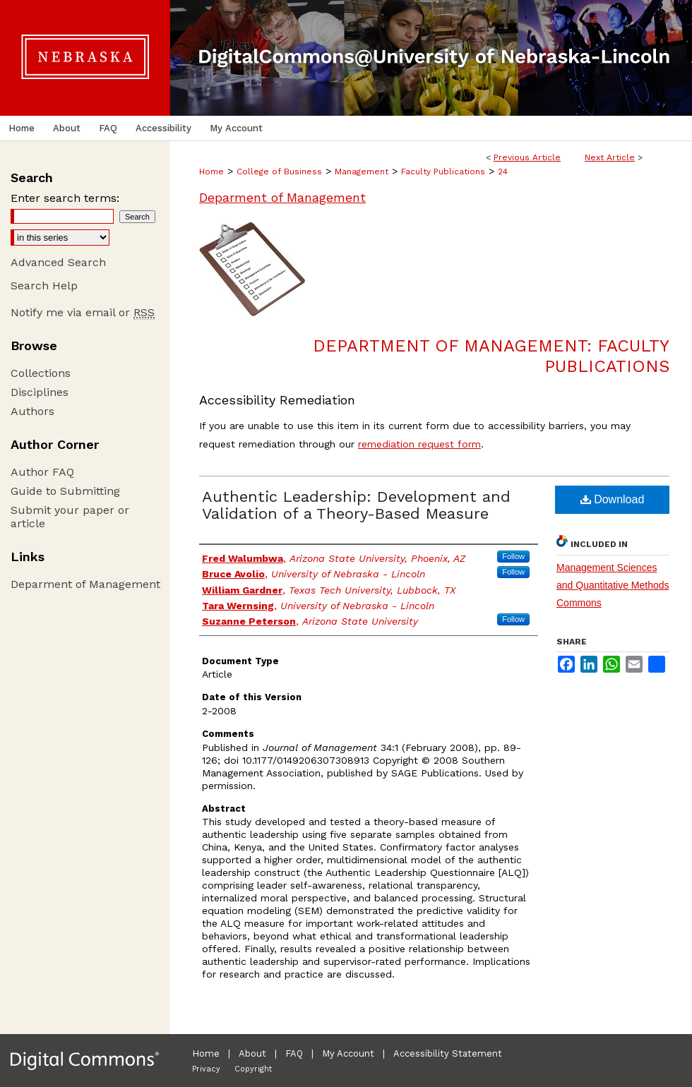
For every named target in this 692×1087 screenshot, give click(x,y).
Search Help (44, 285)
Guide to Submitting (65, 491)
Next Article (610, 157)
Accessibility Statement (447, 1053)
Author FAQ (42, 472)
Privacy (206, 1069)
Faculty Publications (443, 171)
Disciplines (39, 392)
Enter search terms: (65, 198)
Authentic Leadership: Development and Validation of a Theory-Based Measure (356, 505)
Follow (513, 556)
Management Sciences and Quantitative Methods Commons (612, 585)
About (252, 1053)
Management (361, 171)
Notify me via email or (83, 312)
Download (612, 499)
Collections (41, 373)
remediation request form (419, 444)
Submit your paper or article (70, 516)
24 (503, 171)
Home (211, 171)
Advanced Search (58, 262)
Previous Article (527, 157)
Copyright (253, 1069)
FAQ (294, 1053)
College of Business (279, 171)
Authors (32, 411)
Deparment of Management (282, 197)
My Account (348, 1053)
